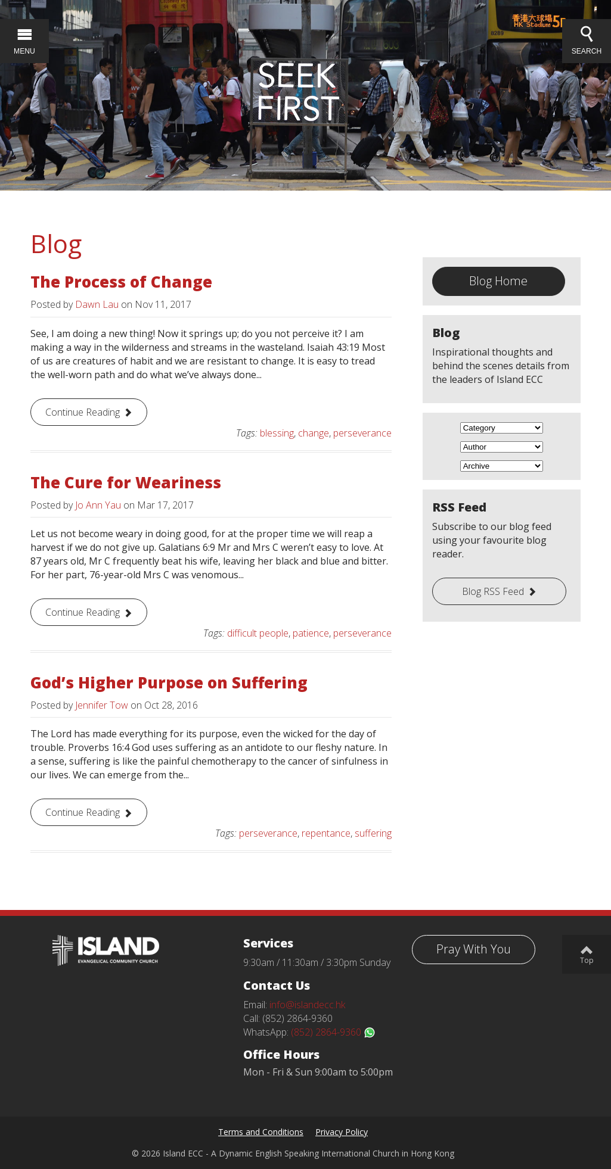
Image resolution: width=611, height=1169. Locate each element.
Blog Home (498, 281)
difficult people (258, 633)
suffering (373, 833)
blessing (277, 432)
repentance (326, 833)
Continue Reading (82, 412)
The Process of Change (121, 281)
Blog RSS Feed (493, 591)
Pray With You (473, 949)
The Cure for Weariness (125, 482)
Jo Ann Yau (98, 505)
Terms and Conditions (260, 1131)
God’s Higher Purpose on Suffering (169, 682)
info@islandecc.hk (307, 1004)
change (313, 432)
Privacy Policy (341, 1131)
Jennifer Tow (101, 705)
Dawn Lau (97, 304)
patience (311, 633)
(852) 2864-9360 (333, 1032)
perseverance (362, 432)
